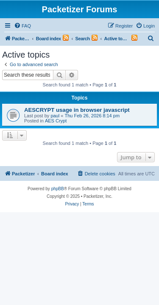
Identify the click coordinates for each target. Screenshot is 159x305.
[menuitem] (22, 26)
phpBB (57, 188)
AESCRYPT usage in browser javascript (77, 110)
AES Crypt (56, 120)
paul (54, 115)
